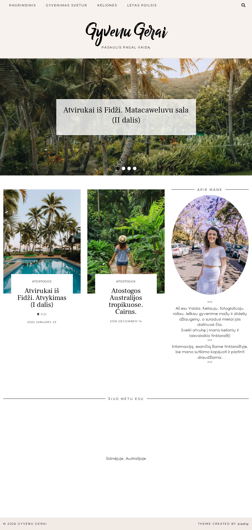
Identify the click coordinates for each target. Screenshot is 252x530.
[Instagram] (21, 496)
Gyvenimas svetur (66, 5)
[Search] (243, 5)
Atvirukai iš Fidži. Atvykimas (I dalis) (41, 297)
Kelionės (107, 5)
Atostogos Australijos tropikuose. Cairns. (126, 301)
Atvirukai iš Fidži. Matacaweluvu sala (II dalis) (126, 115)
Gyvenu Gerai (126, 31)
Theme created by (223, 524)
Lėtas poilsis (142, 5)
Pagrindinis (22, 5)
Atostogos (42, 281)
